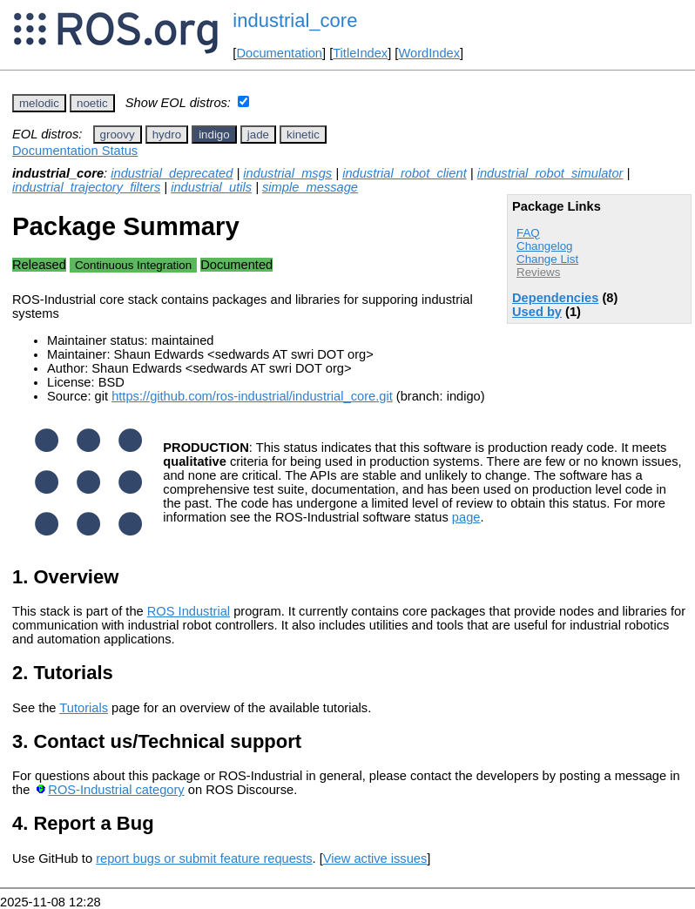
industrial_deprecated (172, 173)
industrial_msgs (287, 173)
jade (258, 134)
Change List (547, 259)
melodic (39, 103)
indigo (214, 134)
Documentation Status (75, 151)
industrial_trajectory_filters (86, 187)
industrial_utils (211, 187)
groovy (117, 134)
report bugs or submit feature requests (204, 858)
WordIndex (429, 53)
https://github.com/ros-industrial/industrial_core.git (252, 396)
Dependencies (555, 298)
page (466, 517)
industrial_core (295, 20)
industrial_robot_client (404, 173)
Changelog (544, 245)
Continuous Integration (133, 265)
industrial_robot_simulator (550, 173)
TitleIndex (360, 53)
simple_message (310, 187)
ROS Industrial (188, 611)
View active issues (375, 858)
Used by (537, 312)
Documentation (279, 53)
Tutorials (83, 708)
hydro (166, 134)
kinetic (303, 134)
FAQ (528, 232)
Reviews (538, 272)
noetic (92, 103)
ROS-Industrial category (116, 790)
